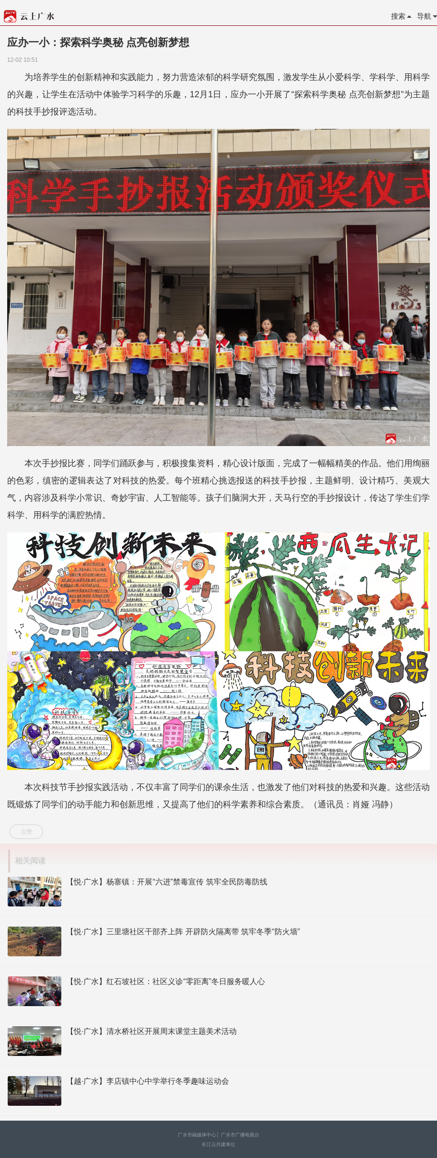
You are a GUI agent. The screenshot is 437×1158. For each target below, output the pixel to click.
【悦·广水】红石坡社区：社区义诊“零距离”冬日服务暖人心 (165, 981)
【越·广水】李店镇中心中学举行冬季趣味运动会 (147, 1081)
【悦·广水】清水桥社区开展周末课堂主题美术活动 (151, 1031)
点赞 (26, 831)
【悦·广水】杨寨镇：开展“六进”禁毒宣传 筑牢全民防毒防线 (166, 882)
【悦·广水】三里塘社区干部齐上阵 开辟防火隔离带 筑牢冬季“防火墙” (183, 932)
